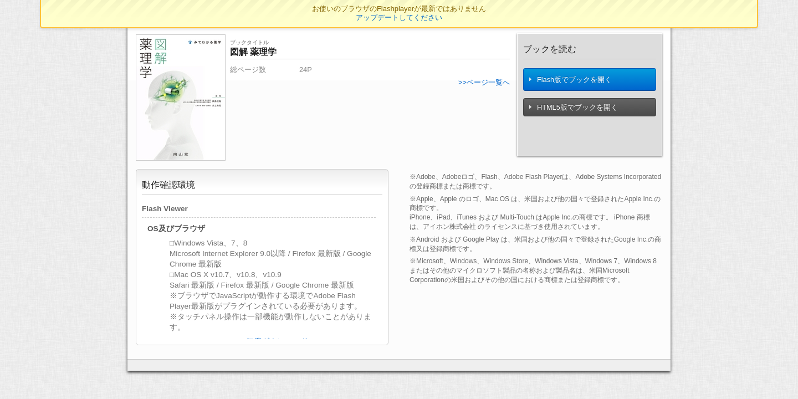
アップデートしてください (399, 17)
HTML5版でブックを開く (573, 109)
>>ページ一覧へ (484, 82)
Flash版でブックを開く (570, 80)
